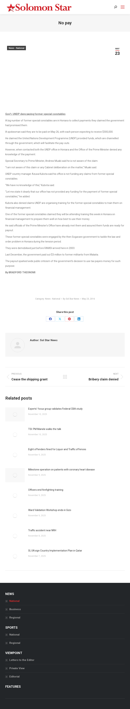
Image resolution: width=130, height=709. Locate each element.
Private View (17, 668)
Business (15, 609)
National (14, 601)
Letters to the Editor (21, 660)
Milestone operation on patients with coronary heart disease (61, 469)
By (71, 299)
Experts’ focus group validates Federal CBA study (55, 408)
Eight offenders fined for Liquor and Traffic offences (57, 449)
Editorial (14, 676)
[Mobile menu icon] (122, 7)
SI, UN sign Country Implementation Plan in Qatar (55, 550)
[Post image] (15, 414)
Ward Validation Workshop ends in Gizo (49, 510)
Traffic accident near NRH (42, 530)
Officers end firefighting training (45, 489)
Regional (14, 617)
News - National (16, 48)
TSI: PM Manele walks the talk (45, 429)
